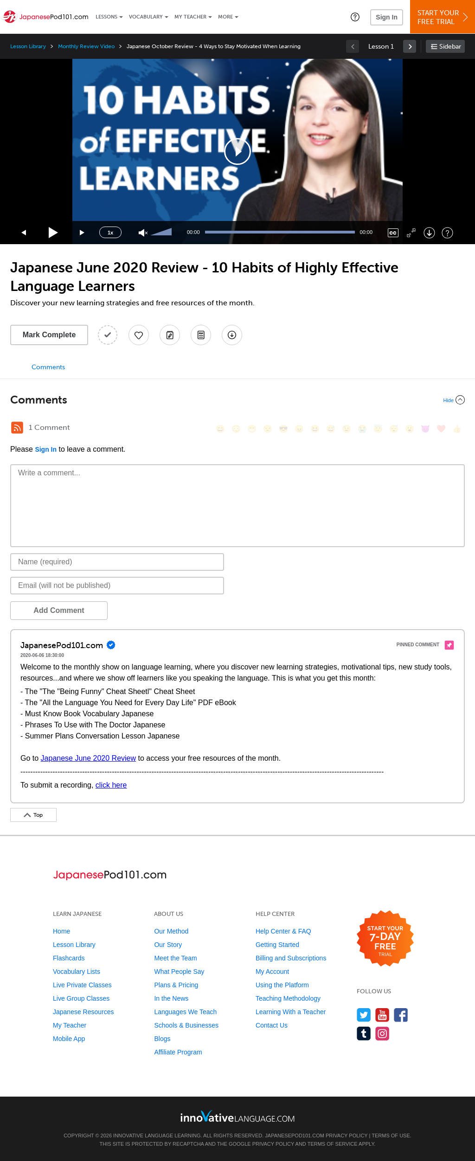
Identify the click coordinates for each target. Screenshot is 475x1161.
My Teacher (190, 17)
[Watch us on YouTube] (382, 1015)
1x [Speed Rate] (110, 232)
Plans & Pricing (176, 985)
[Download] (429, 233)
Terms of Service (333, 1144)
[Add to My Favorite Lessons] (138, 335)
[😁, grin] (252, 429)
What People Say (179, 971)
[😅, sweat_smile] (331, 429)
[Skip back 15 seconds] (24, 233)
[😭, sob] (362, 429)
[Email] (117, 585)
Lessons (106, 17)
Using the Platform (282, 985)
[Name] (117, 562)
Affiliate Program (178, 1052)
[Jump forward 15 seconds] (82, 233)
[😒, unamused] (268, 429)
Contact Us (272, 1025)
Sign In (387, 17)
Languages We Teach (185, 1012)
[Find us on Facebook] (401, 1015)
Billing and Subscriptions (291, 958)
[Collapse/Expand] (237, 400)
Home (61, 931)
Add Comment (58, 610)
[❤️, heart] (441, 429)
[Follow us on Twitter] (364, 1015)
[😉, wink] (346, 429)
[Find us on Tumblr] (364, 1033)
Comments (48, 367)
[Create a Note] (170, 335)
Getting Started (277, 944)
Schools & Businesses (186, 1025)
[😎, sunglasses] (283, 429)
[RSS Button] (17, 428)
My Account (272, 971)
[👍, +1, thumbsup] (457, 429)
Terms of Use (391, 1135)
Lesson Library (28, 46)
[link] (409, 46)
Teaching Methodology (288, 998)
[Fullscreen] (411, 233)
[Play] (53, 233)
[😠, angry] (299, 429)
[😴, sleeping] (394, 429)
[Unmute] (143, 233)
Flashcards (68, 958)
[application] (237, 151)
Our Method (171, 931)
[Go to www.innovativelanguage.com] (237, 1116)
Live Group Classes (81, 998)
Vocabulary (146, 17)
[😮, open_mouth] (409, 429)
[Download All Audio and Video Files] (232, 335)
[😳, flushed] (236, 429)
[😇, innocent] (378, 429)
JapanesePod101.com (294, 1135)
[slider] (162, 232)
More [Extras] (225, 17)
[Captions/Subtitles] (393, 233)
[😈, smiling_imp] (425, 429)
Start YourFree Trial (443, 17)
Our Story (168, 944)
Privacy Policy (346, 1135)
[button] (355, 16)
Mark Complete (49, 335)
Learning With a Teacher (291, 1012)
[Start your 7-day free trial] (385, 938)
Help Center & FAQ (283, 931)
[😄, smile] (220, 429)
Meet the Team (175, 958)
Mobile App (69, 1038)
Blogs (162, 1038)
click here (111, 785)
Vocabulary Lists (76, 971)
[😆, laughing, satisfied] (315, 429)
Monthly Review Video (86, 46)
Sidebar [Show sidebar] (450, 46)
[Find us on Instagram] (382, 1033)
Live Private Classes (82, 985)
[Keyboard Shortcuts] (447, 233)
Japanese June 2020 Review (88, 758)
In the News (171, 998)
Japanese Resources (83, 1012)
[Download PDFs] (201, 335)
